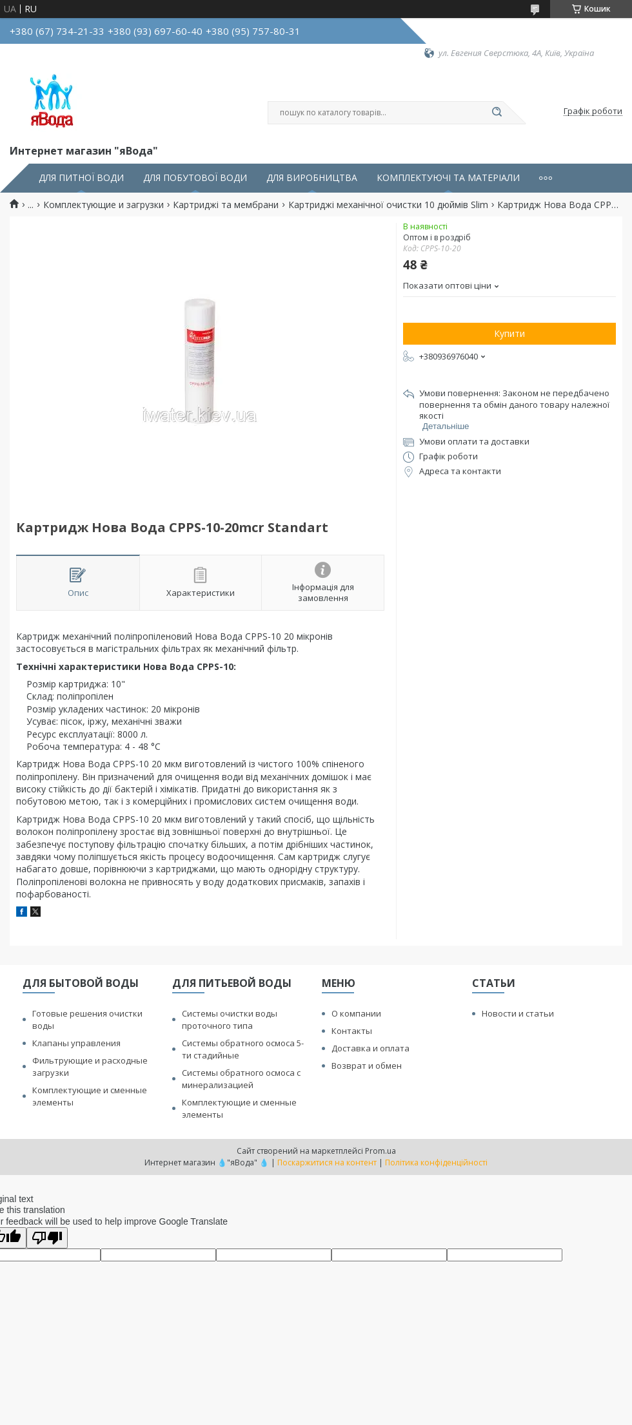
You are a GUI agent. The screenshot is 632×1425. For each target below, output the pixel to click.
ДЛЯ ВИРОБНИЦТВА (311, 177)
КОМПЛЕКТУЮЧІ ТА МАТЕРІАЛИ (448, 177)
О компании (356, 1013)
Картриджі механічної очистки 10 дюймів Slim (388, 205)
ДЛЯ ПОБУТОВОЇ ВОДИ (195, 177)
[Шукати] (496, 112)
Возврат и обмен (366, 1065)
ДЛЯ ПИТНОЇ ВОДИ (81, 177)
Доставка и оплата (370, 1048)
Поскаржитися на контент (327, 1162)
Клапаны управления (76, 1043)
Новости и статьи (518, 1013)
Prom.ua (380, 1150)
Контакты (351, 1031)
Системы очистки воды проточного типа (229, 1019)
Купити (509, 333)
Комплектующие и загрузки (103, 205)
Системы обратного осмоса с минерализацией (241, 1079)
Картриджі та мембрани (226, 205)
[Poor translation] (47, 1237)
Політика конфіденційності (436, 1162)
